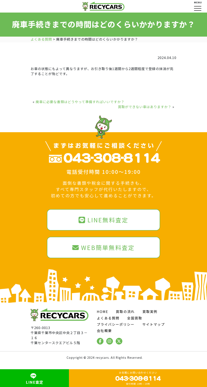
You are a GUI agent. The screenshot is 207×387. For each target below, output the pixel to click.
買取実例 (150, 311)
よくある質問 (108, 317)
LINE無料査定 (103, 220)
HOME (102, 311)
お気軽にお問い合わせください (138, 378)
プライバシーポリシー (116, 324)
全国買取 (134, 317)
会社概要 (104, 330)
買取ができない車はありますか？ (144, 106)
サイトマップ (153, 324)
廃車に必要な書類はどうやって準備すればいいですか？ (80, 101)
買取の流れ (125, 311)
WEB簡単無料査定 (103, 247)
